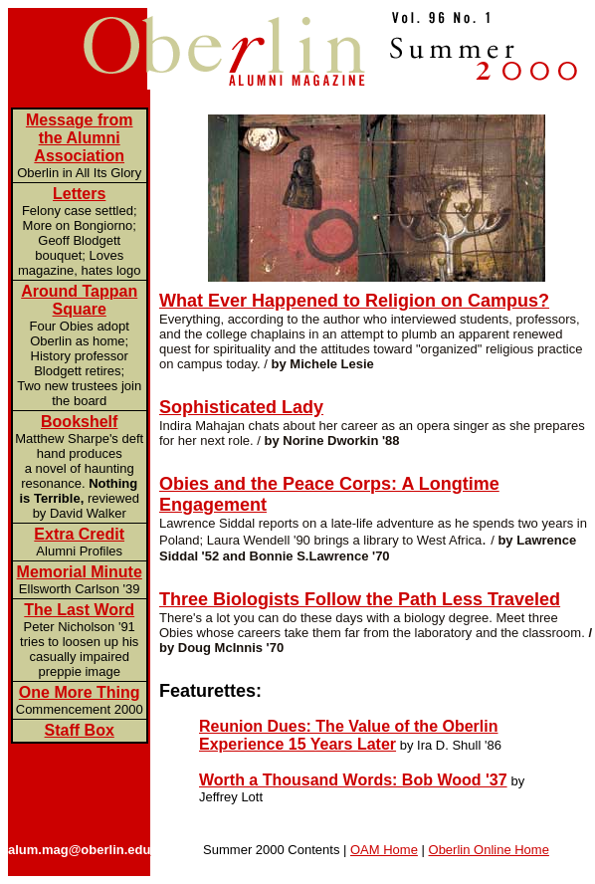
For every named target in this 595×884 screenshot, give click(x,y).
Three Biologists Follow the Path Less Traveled (359, 599)
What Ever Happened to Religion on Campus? (354, 301)
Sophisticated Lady (241, 407)
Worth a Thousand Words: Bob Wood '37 (353, 780)
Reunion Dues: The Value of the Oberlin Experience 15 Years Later (348, 735)
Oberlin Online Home (489, 849)
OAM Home (384, 849)
